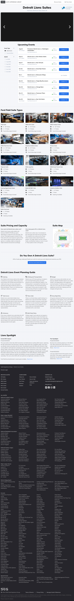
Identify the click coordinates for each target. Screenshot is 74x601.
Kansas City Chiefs (23, 408)
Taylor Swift (58, 545)
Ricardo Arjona (58, 514)
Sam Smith (57, 525)
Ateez (2, 509)
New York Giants (41, 407)
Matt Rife (39, 540)
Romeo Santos (58, 519)
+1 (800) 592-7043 (50, 379)
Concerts (3, 493)
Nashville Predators (24, 460)
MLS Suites (3, 387)
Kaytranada (40, 499)
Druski (20, 515)
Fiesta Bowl (40, 486)
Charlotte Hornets (5, 438)
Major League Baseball (6, 415)
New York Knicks (41, 438)
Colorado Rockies (23, 418)
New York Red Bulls (41, 468)
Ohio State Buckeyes (60, 481)
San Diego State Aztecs (60, 488)
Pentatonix (57, 501)
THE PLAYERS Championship (44, 577)
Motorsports (22, 579)
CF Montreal (4, 468)
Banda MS (3, 517)
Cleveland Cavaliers (6, 441)
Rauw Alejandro (59, 512)
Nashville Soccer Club (24, 477)
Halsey (20, 538)
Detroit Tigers (22, 420)
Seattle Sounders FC (60, 467)
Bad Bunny (3, 515)
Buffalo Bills (4, 404)
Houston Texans (23, 404)
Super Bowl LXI (58, 407)
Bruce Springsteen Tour (6, 541)
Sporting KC (58, 468)
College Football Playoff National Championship (45, 482)
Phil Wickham (58, 502)
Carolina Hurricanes (6, 455)
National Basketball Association (9, 431)
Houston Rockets (23, 436)
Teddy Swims (58, 546)
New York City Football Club (44, 467)
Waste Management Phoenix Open (62, 578)
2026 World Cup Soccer (7, 577)
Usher (56, 564)
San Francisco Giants (42, 428)
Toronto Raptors (59, 438)
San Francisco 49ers (60, 399)
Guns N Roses (22, 537)
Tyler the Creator (59, 562)
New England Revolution (43, 465)
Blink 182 (3, 533)
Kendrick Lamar (41, 504)
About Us (21, 377)
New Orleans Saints (42, 405)
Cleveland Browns (5, 410)
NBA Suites (3, 381)
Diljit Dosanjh (22, 502)
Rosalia (56, 520)
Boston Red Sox (5, 423)
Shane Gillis (58, 530)
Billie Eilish (3, 525)
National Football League (7, 397)
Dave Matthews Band (24, 496)
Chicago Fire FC (5, 472)
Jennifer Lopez (22, 558)
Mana (38, 532)
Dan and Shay (4, 571)
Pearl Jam (57, 499)
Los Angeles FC (22, 473)
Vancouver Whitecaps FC (61, 473)
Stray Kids (57, 538)
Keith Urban (40, 501)
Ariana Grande (4, 507)
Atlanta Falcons (5, 400)
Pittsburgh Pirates (41, 425)
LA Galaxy (21, 472)
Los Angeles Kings (23, 455)
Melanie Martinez (41, 545)
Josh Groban (22, 562)
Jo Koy (20, 559)
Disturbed (21, 507)
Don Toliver (21, 512)
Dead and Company (24, 498)
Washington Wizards (60, 441)
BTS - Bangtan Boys (6, 514)
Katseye (39, 496)
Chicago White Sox (5, 426)
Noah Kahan (40, 567)
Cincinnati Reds (5, 428)
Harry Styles (22, 540)
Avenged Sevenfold (6, 511)
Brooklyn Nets (4, 436)
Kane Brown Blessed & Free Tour (27, 572)
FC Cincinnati (22, 465)
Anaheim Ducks (5, 449)
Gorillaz (21, 532)
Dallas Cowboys (5, 412)
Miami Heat (22, 444)
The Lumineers (58, 551)
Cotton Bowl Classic (42, 485)
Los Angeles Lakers (23, 441)
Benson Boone (4, 519)
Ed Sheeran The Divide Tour (26, 517)
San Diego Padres (41, 426)
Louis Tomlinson (41, 519)
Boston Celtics (4, 434)
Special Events (4, 575)
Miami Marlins (22, 428)
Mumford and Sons (41, 556)
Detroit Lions (22, 400)
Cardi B (2, 551)
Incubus (21, 545)
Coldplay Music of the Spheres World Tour (8, 568)
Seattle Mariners (59, 417)
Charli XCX (3, 558)
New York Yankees (41, 421)
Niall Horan (39, 562)
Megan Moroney (41, 541)
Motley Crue (40, 554)
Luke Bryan (39, 524)
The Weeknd (58, 553)
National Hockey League (7, 447)
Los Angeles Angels (24, 425)
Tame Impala (58, 541)
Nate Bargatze (40, 559)
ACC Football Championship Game (8, 482)
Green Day (21, 535)
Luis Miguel (39, 520)
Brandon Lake (4, 538)
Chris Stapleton (4, 561)
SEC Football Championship (62, 486)
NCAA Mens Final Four (42, 488)
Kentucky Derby (23, 577)
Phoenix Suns (40, 444)
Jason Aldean (22, 556)
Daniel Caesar (4, 572)
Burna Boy (3, 546)
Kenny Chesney (40, 506)
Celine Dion (4, 556)
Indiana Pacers (22, 438)
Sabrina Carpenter (59, 524)
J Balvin (21, 548)
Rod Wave (57, 515)
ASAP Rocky (4, 498)
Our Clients (22, 379)
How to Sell (32, 379)
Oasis (38, 569)
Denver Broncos (23, 399)
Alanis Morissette (5, 502)
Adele (2, 501)
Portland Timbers (41, 473)
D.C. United (3, 477)
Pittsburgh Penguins (42, 457)
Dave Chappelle (23, 494)
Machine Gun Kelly (41, 527)
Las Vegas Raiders (23, 410)
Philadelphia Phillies (42, 423)
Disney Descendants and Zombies (25, 505)
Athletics (3, 418)
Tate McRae (58, 543)
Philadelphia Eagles (42, 410)
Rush (56, 522)
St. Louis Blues (58, 449)
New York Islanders (41, 451)
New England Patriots (42, 404)
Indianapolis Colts (23, 405)
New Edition (40, 561)
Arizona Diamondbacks (7, 417)
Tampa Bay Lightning (60, 451)
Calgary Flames (5, 454)
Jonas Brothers (22, 561)
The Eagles (57, 550)
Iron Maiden (22, 546)
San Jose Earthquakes (60, 465)
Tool (56, 558)
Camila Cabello (4, 548)
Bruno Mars (4, 543)
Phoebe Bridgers (59, 506)
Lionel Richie (40, 515)
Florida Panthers (23, 454)
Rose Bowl (57, 485)
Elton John (21, 519)
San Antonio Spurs (59, 436)
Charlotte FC (4, 470)
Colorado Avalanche (6, 459)
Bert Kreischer (4, 520)
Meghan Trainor (41, 543)
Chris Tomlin (4, 562)
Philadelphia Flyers (41, 455)
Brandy (2, 540)
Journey (21, 564)
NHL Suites (3, 385)
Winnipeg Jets (58, 460)
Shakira (57, 528)
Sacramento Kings (59, 434)
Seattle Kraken (40, 460)
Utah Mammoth (59, 454)
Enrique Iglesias (23, 520)
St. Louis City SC (59, 470)
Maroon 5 (39, 537)
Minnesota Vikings (41, 402)
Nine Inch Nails (40, 566)
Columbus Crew (5, 475)
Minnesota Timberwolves (43, 434)
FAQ (31, 385)
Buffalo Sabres (4, 452)
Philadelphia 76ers (41, 443)
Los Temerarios (40, 517)
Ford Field (29, 10)
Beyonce (3, 522)
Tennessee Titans (59, 404)
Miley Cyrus (39, 550)
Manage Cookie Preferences (54, 592)
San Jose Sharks (41, 459)
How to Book (33, 377)
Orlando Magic (40, 441)
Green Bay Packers (23, 402)
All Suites (3, 377)
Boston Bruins (4, 451)
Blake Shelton (4, 532)
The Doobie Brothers (60, 548)
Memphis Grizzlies (23, 443)
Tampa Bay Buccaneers (60, 402)
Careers (21, 385)
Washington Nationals (60, 425)
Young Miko (58, 569)
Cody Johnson (4, 566)
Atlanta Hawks (4, 433)
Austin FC (3, 467)
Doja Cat (21, 509)
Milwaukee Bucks (41, 433)
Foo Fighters (22, 525)
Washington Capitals (60, 459)
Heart (20, 541)
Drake (20, 514)
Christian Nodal (5, 564)
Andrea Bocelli (4, 506)
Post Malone (58, 511)
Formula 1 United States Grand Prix (8, 581)
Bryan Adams (4, 545)
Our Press (21, 381)
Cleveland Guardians (24, 417)
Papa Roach (58, 494)
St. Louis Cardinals (59, 418)
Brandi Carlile (4, 537)
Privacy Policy (40, 592)
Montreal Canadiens (24, 459)
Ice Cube (21, 543)
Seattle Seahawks (59, 400)
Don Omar (21, 511)
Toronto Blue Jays (59, 423)
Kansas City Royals (23, 423)
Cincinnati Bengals (5, 408)
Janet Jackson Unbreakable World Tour (25, 553)
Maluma (39, 530)
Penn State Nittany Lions (61, 483)
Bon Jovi (3, 535)
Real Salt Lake (40, 475)
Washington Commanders (61, 405)
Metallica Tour (40, 546)
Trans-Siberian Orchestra (61, 559)
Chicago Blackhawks (6, 457)
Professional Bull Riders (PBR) (26, 580)
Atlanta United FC (5, 465)
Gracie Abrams (22, 533)
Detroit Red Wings (23, 451)
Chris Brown (4, 559)
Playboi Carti (58, 509)
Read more (30, 359)
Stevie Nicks (58, 537)
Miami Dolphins (41, 400)
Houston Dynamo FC (24, 468)
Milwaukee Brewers (42, 417)
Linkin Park (39, 514)
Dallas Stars (22, 449)
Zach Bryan (57, 572)
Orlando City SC (41, 470)
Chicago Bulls (4, 439)
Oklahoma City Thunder (43, 439)
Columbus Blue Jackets (6, 460)
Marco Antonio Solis (42, 535)
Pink (56, 507)
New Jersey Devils (41, 449)
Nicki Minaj (39, 564)
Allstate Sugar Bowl (6, 485)
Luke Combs (40, 525)
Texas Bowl (57, 489)
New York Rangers (41, 452)
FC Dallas (21, 467)
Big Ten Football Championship (27, 485)
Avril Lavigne (4, 512)
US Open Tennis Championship (44, 582)
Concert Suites (4, 390)
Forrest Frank (22, 527)
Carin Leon (3, 553)
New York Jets (40, 408)
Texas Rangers (58, 421)
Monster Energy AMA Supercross (45, 551)
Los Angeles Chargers (24, 412)
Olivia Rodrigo (40, 572)
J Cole (20, 550)
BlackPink (3, 530)
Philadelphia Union (41, 472)
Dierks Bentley (22, 501)
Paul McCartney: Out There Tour (63, 498)
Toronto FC (57, 472)
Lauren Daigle (40, 509)
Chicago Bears (4, 407)
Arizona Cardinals (5, 399)
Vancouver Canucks (60, 455)
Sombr (56, 535)
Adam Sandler (4, 499)
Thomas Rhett (58, 554)
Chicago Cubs (4, 425)
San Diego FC (40, 477)
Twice (56, 561)
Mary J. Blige (40, 538)
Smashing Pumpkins (60, 533)
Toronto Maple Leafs (60, 452)
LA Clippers (21, 439)
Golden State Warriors (24, 434)
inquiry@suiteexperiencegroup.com (54, 381)
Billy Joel (3, 527)
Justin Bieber (22, 566)
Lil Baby (39, 511)
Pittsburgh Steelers (41, 412)
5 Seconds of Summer (6, 494)
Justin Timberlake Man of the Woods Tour (26, 568)
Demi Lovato (22, 499)
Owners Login (4, 370)
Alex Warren (4, 504)
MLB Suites (3, 383)
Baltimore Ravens (5, 402)
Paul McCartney (59, 496)
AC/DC (2, 496)
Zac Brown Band (59, 571)
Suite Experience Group (6, 367)
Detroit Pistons (22, 433)
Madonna (39, 528)
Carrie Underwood (5, 554)
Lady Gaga (39, 507)
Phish (56, 504)
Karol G (38, 494)
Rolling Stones (58, 517)
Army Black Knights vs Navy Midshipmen (8, 487)
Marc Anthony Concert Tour (43, 533)
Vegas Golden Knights (60, 457)
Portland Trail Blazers (60, 433)
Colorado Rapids (5, 473)
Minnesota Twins (41, 418)
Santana (57, 527)
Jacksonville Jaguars (24, 407)
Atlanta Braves (4, 420)
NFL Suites (3, 379)
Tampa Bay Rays (59, 420)
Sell (68, 2)
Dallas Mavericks (5, 443)
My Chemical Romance (42, 558)
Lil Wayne (39, 512)
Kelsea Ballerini (40, 502)
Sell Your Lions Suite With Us (37, 262)
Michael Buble (40, 548)
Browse (57, 2)
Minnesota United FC (24, 475)
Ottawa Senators (41, 454)
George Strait (22, 530)
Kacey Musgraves (23, 571)
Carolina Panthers (5, 405)
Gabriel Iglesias (22, 528)
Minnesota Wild (23, 457)
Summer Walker (59, 540)
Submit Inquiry (48, 377)
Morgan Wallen (41, 553)
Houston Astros (23, 421)
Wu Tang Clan (58, 567)
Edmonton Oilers (23, 452)
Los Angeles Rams (41, 399)
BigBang (3, 524)
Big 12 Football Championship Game (26, 482)
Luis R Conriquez (41, 522)
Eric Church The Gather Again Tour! (26, 523)
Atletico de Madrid (5, 579)
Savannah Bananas (24, 582)
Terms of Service (30, 592)
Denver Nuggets (5, 444)
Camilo (2, 550)
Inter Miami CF (22, 470)
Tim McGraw (58, 556)
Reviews (21, 383)
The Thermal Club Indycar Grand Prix (45, 579)
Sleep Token (58, 532)
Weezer (57, 566)
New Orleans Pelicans (42, 436)
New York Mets (40, 420)
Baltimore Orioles (5, 421)
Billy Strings (4, 528)
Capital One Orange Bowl (25, 486)
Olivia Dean (40, 571)
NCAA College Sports (6, 480)
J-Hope (20, 551)
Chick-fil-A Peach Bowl (24, 488)
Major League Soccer (6, 464)
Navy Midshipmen (41, 489)
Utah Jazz (57, 439)
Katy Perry (39, 498)
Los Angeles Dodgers (24, 426)
